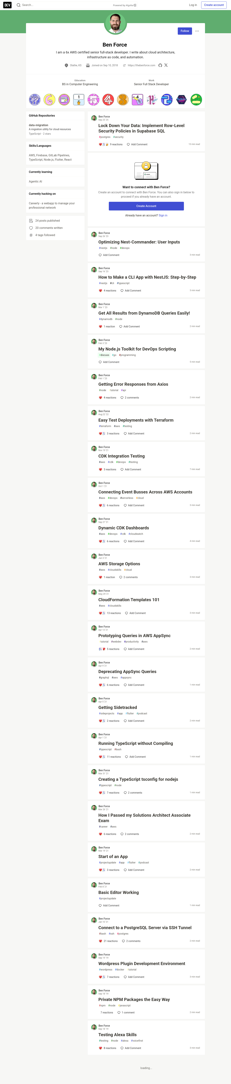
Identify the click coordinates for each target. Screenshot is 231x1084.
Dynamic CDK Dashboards (123, 527)
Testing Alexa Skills (117, 1034)
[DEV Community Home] (7, 5)
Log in (193, 5)
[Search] (18, 5)
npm (102, 1005)
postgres (104, 137)
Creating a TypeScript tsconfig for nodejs (138, 779)
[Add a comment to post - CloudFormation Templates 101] (110, 613)
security (118, 137)
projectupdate (107, 863)
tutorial (113, 390)
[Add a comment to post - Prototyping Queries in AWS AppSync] (109, 649)
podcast (141, 713)
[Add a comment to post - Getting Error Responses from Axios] (107, 397)
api (123, 390)
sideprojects (106, 713)
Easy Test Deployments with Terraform (135, 420)
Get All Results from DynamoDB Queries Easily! (144, 313)
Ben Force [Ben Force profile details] (104, 116)
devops (125, 248)
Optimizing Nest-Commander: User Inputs (139, 242)
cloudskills (114, 570)
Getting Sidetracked (117, 707)
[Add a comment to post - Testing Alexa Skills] (107, 1048)
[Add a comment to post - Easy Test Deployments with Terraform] (109, 433)
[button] (35, 99)
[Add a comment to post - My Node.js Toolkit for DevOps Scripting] (109, 362)
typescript (123, 283)
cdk (110, 462)
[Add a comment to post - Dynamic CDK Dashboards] (109, 541)
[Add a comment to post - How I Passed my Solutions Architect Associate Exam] (107, 834)
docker (119, 970)
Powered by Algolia (124, 5)
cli (112, 283)
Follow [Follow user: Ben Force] (185, 31)
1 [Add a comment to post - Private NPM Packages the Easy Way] (126, 1012)
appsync (126, 678)
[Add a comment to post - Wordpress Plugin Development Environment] (109, 977)
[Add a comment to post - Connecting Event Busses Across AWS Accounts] (109, 505)
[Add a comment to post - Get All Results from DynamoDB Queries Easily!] (107, 326)
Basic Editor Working (118, 892)
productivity (131, 642)
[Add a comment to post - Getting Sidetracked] (109, 721)
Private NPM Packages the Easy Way (134, 999)
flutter (129, 713)
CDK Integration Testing (121, 456)
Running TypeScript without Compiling (135, 743)
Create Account (146, 206)
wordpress (105, 970)
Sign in (163, 215)
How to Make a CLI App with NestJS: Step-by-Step (147, 277)
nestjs (103, 248)
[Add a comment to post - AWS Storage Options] (107, 577)
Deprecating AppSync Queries (127, 671)
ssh (111, 934)
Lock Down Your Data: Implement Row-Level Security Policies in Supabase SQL (141, 128)
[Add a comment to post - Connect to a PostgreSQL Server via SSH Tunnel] (108, 941)
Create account (214, 5)
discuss (104, 355)
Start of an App (113, 856)
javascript (124, 1005)
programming (127, 355)
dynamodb (105, 319)
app (120, 713)
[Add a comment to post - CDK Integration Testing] (107, 469)
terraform (105, 426)
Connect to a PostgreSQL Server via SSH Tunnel (144, 927)
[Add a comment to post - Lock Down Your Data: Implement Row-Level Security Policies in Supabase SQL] (111, 144)
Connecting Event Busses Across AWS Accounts (145, 492)
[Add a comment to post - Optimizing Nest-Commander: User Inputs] (109, 255)
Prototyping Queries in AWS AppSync (134, 635)
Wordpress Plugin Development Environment (141, 963)
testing (127, 426)
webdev (116, 642)
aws (117, 426)
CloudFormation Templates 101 (129, 599)
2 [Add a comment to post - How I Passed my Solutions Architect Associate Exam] (129, 834)
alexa (124, 1041)
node (113, 248)
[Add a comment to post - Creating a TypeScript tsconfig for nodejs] (109, 792)
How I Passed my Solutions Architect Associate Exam (144, 818)
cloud (140, 498)
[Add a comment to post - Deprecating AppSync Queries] (109, 685)
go (114, 355)
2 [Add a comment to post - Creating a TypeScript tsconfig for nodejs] (132, 793)
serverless (126, 498)
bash (117, 749)
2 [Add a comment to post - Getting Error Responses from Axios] (129, 397)
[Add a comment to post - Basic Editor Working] (109, 905)
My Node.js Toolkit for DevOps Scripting (137, 349)
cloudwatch (135, 534)
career (103, 827)
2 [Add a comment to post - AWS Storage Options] (128, 577)
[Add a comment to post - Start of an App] (109, 870)
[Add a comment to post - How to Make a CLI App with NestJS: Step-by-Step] (107, 290)
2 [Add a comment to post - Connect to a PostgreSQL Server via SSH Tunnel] (130, 941)
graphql (104, 678)
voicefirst (137, 1041)
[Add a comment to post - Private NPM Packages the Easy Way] (106, 1012)
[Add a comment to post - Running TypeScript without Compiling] (110, 757)
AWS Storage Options (119, 563)
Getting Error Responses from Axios (133, 384)
